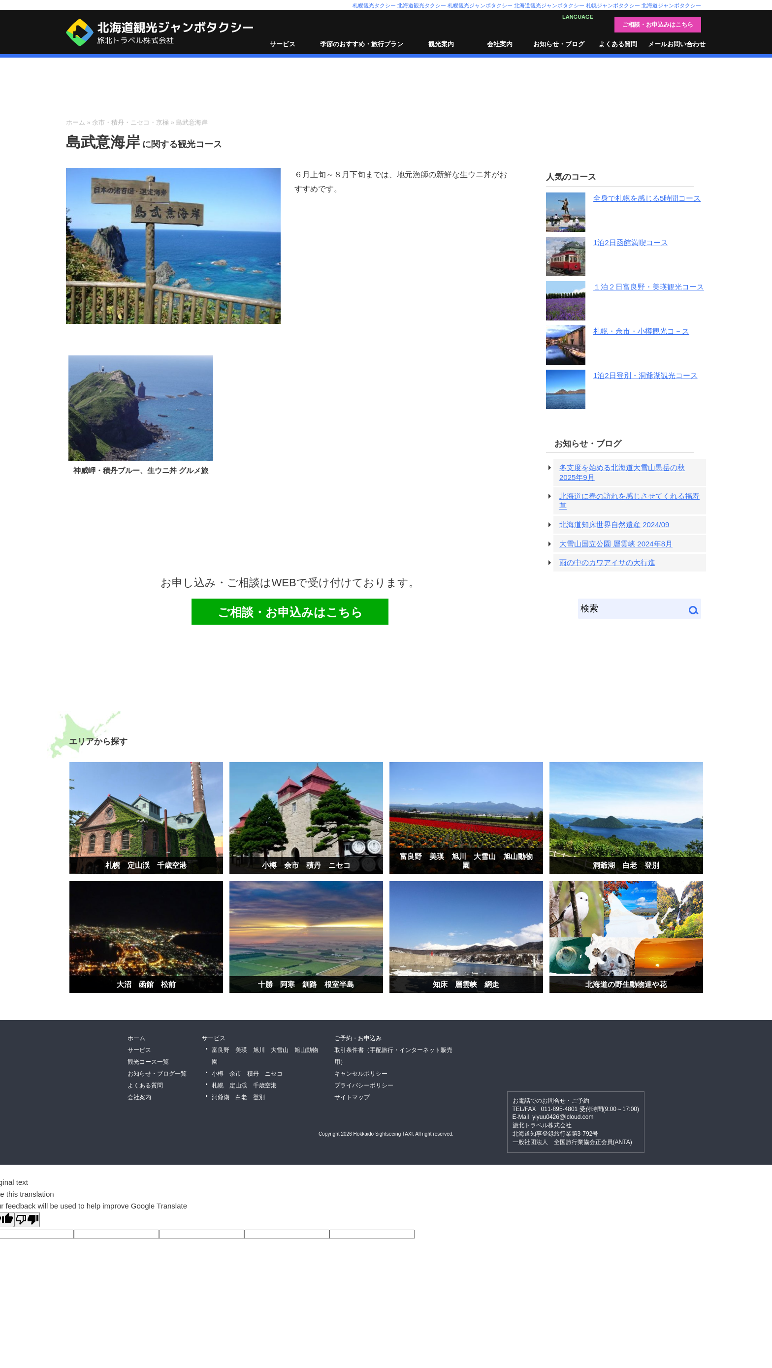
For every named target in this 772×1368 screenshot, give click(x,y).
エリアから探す (98, 741)
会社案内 (500, 44)
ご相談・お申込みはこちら (657, 24)
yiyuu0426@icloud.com (562, 1116)
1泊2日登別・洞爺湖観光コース (645, 375)
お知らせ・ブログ (558, 44)
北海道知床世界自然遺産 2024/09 (614, 524)
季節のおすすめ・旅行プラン (361, 44)
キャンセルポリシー (360, 1073)
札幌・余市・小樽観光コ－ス (641, 331)
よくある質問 (618, 44)
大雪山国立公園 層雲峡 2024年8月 (616, 544)
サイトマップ (352, 1097)
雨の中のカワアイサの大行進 (607, 562)
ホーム (75, 122)
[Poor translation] (27, 1219)
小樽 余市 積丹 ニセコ (306, 865)
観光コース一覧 (148, 1061)
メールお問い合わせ (677, 44)
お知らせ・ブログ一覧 (157, 1073)
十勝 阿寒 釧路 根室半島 (306, 984)
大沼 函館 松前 (146, 984)
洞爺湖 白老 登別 (626, 865)
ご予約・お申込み (358, 1038)
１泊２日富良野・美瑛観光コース (648, 287)
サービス (282, 44)
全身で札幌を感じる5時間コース (647, 198)
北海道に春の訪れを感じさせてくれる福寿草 (629, 501)
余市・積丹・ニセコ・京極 (130, 122)
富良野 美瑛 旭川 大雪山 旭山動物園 (466, 860)
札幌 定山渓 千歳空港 (146, 865)
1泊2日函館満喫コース (630, 242)
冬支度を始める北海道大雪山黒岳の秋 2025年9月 (622, 472)
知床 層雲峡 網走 (466, 984)
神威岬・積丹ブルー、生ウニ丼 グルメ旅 (140, 470)
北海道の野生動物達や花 (626, 984)
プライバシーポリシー (363, 1085)
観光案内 (441, 44)
